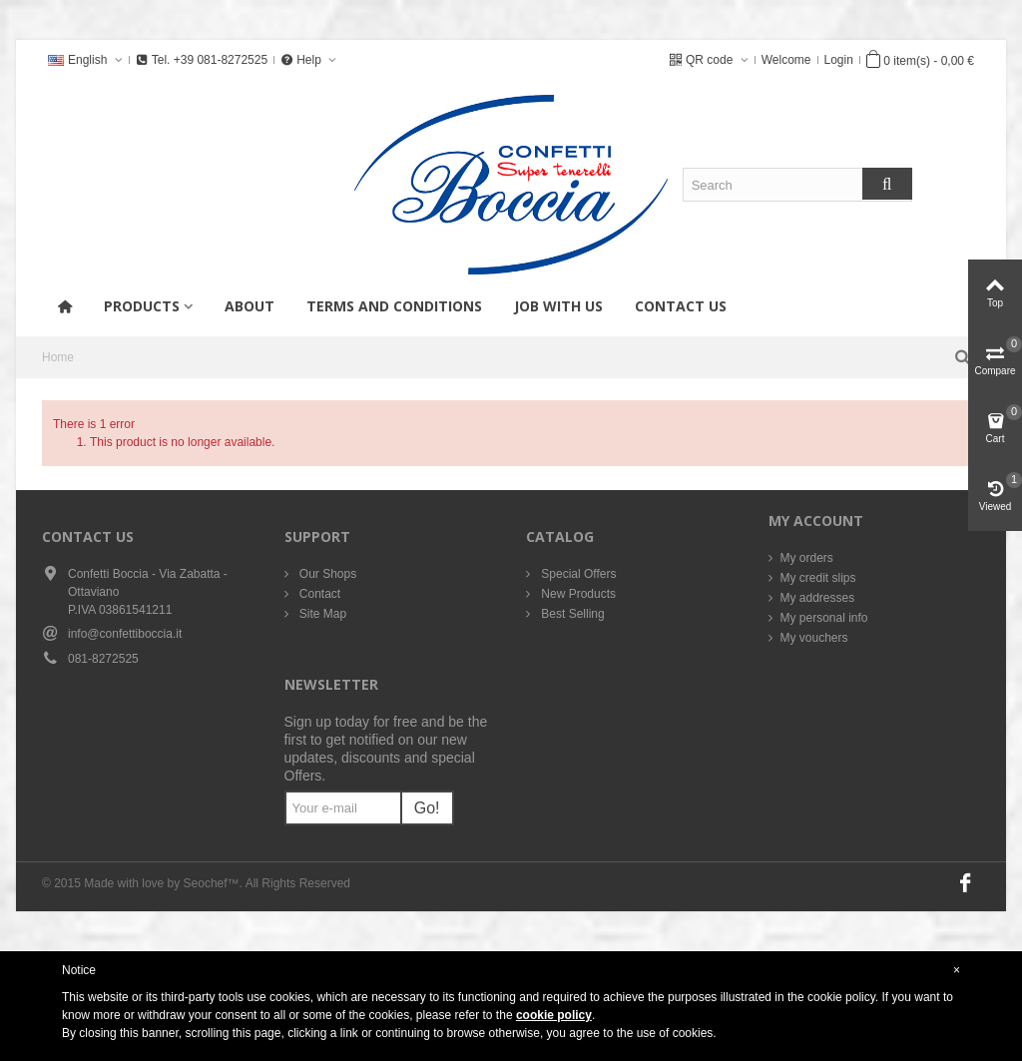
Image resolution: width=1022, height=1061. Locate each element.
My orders (806, 558)
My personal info (824, 618)
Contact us (681, 305)
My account (815, 520)
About (249, 305)
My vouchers (814, 638)
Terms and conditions (394, 305)
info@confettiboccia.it (125, 634)
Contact (318, 594)
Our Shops (326, 574)
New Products (577, 594)
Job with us (558, 305)
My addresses (817, 598)
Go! (427, 807)
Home (58, 357)
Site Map (321, 614)
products (142, 305)
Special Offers (577, 574)
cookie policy (554, 1015)
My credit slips (818, 578)
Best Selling (571, 614)
